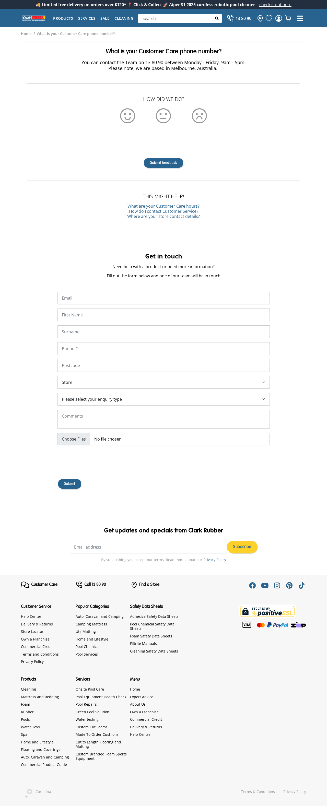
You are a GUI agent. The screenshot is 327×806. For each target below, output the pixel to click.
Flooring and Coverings (40, 749)
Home (135, 689)
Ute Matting (86, 631)
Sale (104, 18)
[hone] (258, 18)
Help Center (31, 616)
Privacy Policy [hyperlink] (294, 791)
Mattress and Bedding (40, 696)
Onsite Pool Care (90, 689)
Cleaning (123, 18)
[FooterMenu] (39, 585)
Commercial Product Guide (44, 764)
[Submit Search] (217, 18)
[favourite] (269, 18)
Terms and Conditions (40, 654)
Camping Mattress (91, 624)
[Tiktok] (301, 585)
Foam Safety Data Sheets (151, 636)
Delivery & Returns (37, 624)
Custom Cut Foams (92, 727)
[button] (300, 18)
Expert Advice (141, 696)
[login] (279, 18)
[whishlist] (288, 18)
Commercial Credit (37, 646)
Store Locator (32, 631)
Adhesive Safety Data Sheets (154, 616)
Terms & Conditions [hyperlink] (258, 791)
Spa (24, 734)
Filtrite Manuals (143, 643)
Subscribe (242, 547)
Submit (69, 484)
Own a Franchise (35, 639)
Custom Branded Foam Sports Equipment (101, 756)
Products (63, 18)
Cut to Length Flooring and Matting (98, 744)
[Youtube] (264, 585)
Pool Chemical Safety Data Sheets (152, 626)
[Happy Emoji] (127, 115)
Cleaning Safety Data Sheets (154, 651)
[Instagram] (277, 585)
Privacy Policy (214, 559)
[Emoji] (163, 115)
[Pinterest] (289, 585)
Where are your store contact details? (163, 216)
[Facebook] (252, 585)
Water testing (87, 719)
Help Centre (140, 734)
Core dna (36, 792)
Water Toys (30, 727)
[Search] (180, 18)
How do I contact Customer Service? (163, 211)
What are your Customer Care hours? (163, 206)
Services (86, 18)
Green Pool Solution (92, 711)
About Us (138, 704)
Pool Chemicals (88, 646)
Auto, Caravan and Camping (100, 616)
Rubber (27, 711)
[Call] (239, 18)
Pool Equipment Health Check (101, 696)
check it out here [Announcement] (275, 4)
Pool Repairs (86, 704)
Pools (25, 719)
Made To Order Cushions (97, 734)
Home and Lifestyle (92, 639)
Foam (25, 704)
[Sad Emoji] (199, 115)
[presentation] (163, 137)
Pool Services (87, 654)
